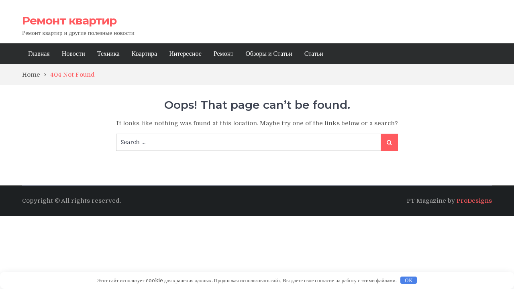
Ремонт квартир (69, 20)
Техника (108, 53)
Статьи (313, 53)
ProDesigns (474, 200)
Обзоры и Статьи (268, 53)
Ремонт (223, 53)
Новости (73, 53)
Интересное (185, 53)
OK (409, 280)
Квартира (144, 53)
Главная (39, 53)
